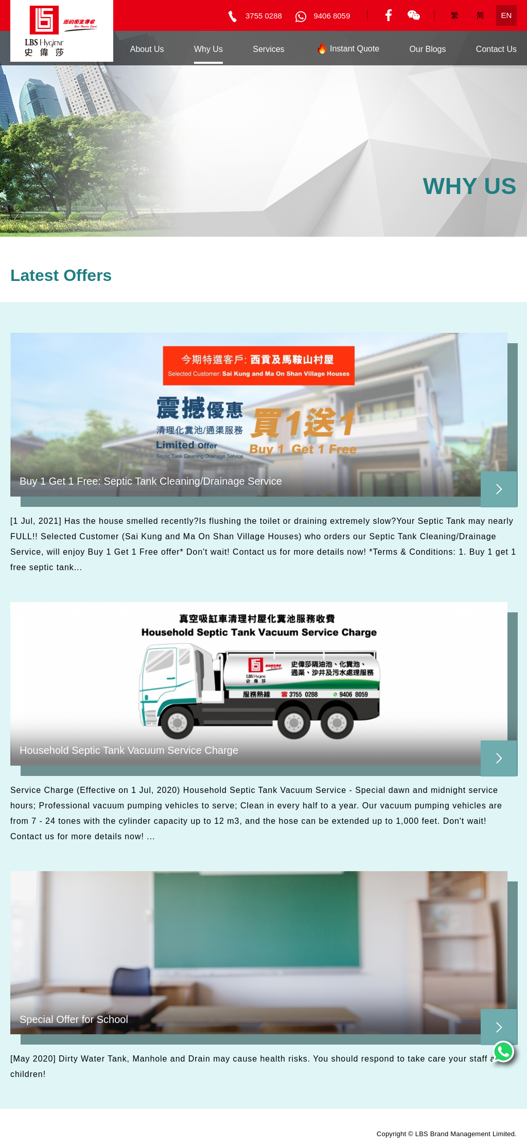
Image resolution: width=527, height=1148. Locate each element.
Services (268, 49)
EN (506, 15)
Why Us (208, 49)
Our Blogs (427, 49)
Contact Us (496, 49)
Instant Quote (346, 50)
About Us (147, 49)
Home (89, 49)
